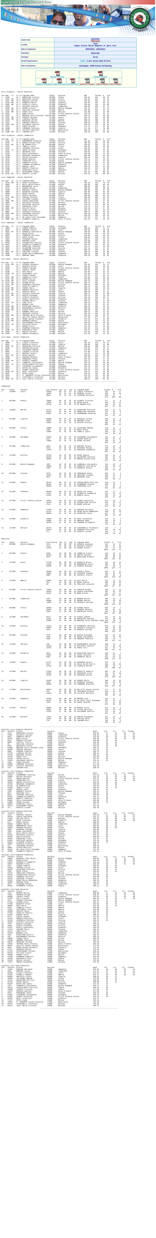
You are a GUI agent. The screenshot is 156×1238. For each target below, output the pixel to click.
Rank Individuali (72, 83)
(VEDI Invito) (95, 41)
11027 (82, 61)
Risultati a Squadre (100, 76)
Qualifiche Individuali (44, 83)
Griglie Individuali (59, 83)
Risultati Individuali (57, 76)
